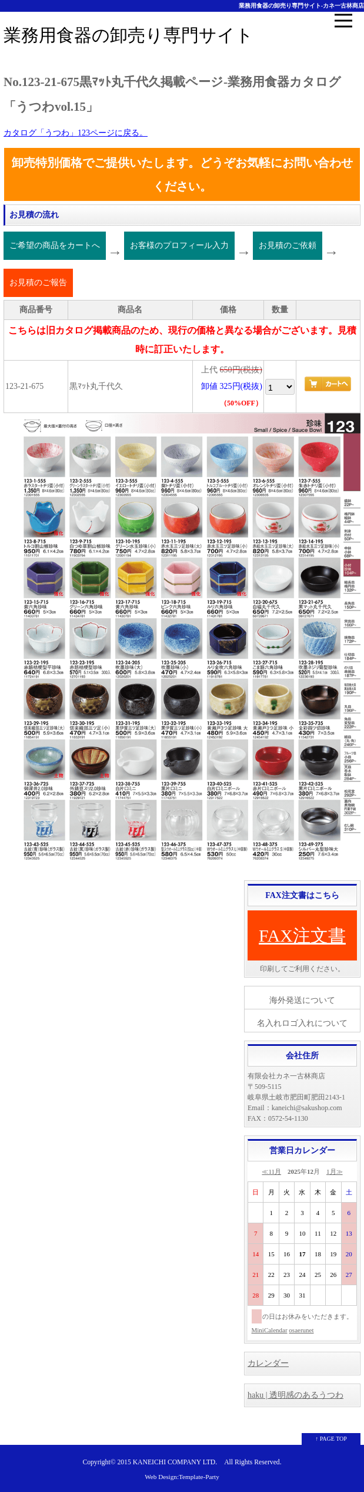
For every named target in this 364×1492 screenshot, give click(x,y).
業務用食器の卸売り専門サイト (128, 35)
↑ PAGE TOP (331, 1438)
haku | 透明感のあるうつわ (295, 1395)
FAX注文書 (302, 935)
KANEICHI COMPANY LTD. (175, 1462)
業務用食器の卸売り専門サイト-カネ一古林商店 (301, 5)
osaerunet (301, 1329)
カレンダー (268, 1363)
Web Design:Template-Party (182, 1476)
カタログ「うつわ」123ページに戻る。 (76, 132)
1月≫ (334, 1171)
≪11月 (271, 1171)
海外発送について (302, 1000)
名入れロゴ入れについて (302, 1023)
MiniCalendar (270, 1329)
